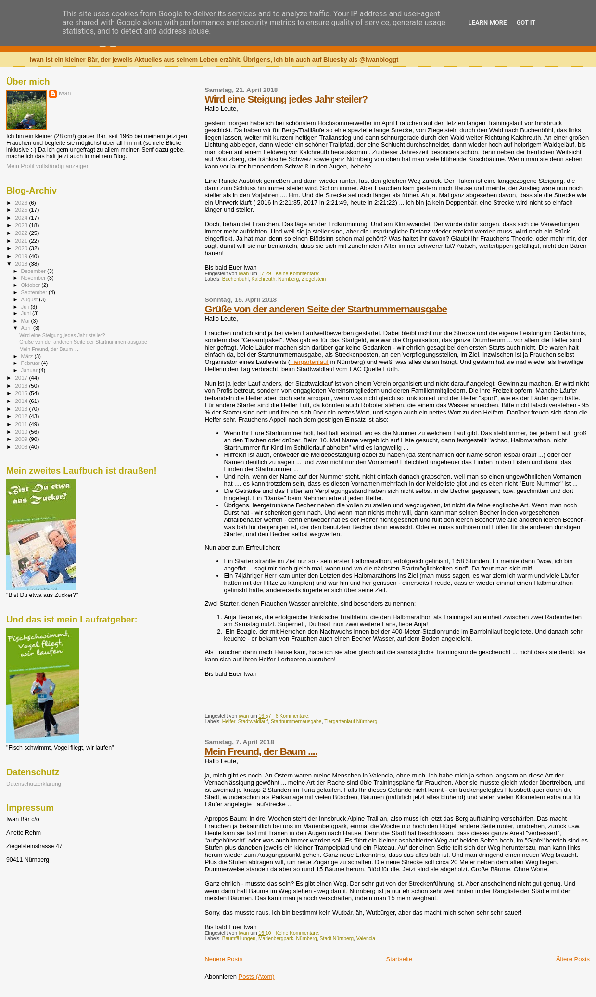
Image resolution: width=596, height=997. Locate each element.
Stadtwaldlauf (253, 721)
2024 (22, 217)
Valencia (365, 938)
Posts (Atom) (257, 976)
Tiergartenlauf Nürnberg (350, 721)
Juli (26, 307)
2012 (22, 416)
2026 (22, 202)
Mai (26, 321)
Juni (27, 313)
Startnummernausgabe (296, 721)
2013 (22, 408)
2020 (22, 248)
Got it (525, 22)
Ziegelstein (314, 279)
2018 (22, 263)
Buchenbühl (235, 279)
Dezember (34, 271)
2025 (22, 210)
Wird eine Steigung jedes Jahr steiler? (286, 98)
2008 (22, 446)
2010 (22, 431)
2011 (22, 424)
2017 (22, 378)
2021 (22, 240)
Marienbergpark (275, 938)
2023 (22, 225)
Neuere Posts (223, 959)
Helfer (228, 721)
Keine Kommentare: (298, 273)
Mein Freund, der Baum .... (260, 751)
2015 (22, 393)
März (28, 356)
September (35, 292)
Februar (31, 363)
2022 (22, 233)
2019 (22, 256)
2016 (22, 385)
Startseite (399, 959)
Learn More (488, 22)
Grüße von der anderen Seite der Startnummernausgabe (325, 308)
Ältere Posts (573, 959)
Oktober (31, 285)
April (27, 328)
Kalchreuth (264, 279)
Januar (30, 370)
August (30, 299)
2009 (22, 439)
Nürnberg (288, 279)
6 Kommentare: (293, 716)
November (34, 278)
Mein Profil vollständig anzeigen (48, 166)
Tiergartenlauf (309, 361)
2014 (22, 401)
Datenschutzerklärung (33, 783)
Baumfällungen (238, 938)
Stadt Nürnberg (337, 938)
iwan (65, 93)
